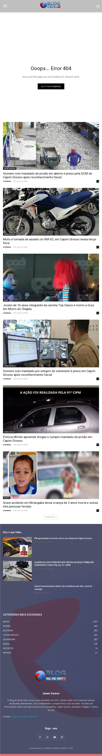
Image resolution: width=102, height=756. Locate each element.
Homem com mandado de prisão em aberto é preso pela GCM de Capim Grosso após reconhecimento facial (47, 175)
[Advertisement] (51, 34)
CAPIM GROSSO (9, 168)
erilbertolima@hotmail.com (25, 716)
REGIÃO (7, 498)
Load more (51, 517)
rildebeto (7, 181)
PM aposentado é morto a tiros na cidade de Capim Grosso (63, 538)
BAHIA (6, 300)
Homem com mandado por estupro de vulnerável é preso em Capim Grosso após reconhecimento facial (49, 373)
